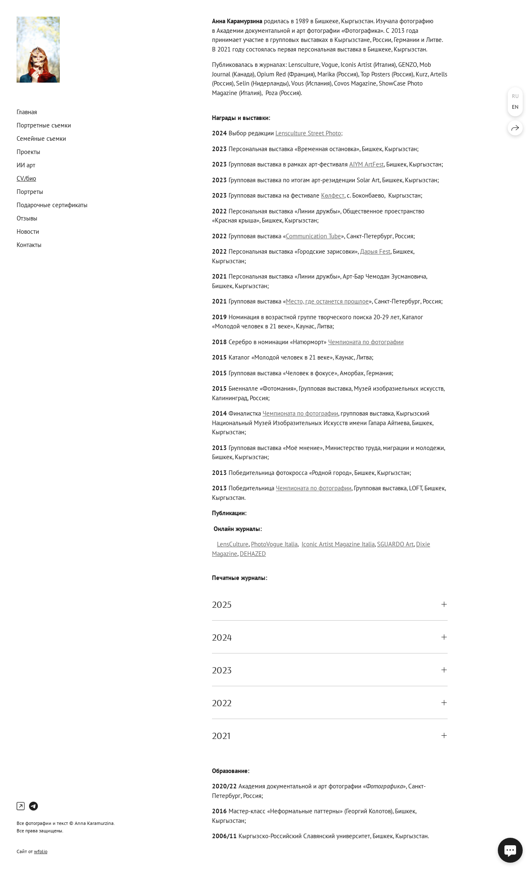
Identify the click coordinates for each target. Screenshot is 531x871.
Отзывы (27, 218)
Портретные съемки (44, 125)
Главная (27, 112)
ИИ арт (26, 165)
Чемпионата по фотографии (366, 342)
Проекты (28, 152)
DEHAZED (253, 554)
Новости (28, 231)
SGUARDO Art (395, 544)
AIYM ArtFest (366, 164)
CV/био (26, 178)
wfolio (40, 851)
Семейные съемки (41, 138)
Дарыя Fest (375, 251)
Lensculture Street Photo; (309, 133)
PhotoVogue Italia (274, 544)
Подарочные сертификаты (52, 205)
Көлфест (332, 195)
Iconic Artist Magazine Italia (338, 544)
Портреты (30, 192)
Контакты (29, 245)
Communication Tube (313, 236)
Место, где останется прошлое (327, 301)
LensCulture (232, 544)
